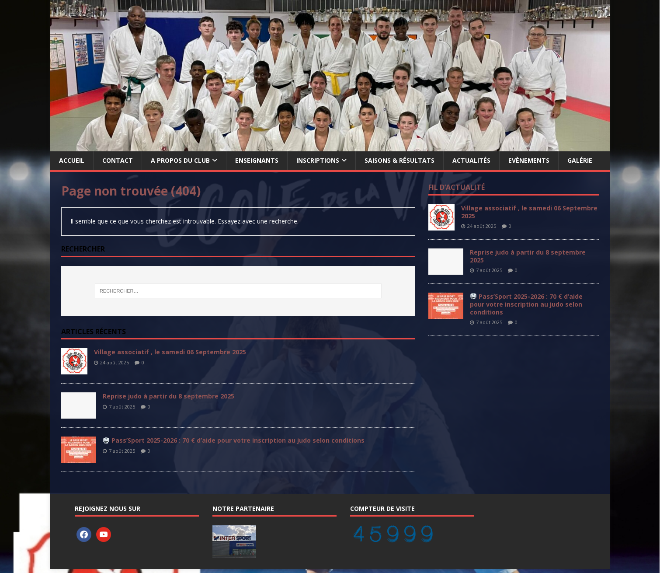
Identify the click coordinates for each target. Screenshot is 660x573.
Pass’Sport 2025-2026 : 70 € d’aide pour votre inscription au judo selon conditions (234, 440)
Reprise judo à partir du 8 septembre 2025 (168, 396)
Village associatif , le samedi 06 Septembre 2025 (170, 352)
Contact (117, 160)
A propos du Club (180, 160)
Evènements (528, 160)
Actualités (471, 160)
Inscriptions (317, 160)
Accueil (71, 160)
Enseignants (256, 160)
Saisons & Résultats (399, 160)
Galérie (579, 160)
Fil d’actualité (456, 187)
